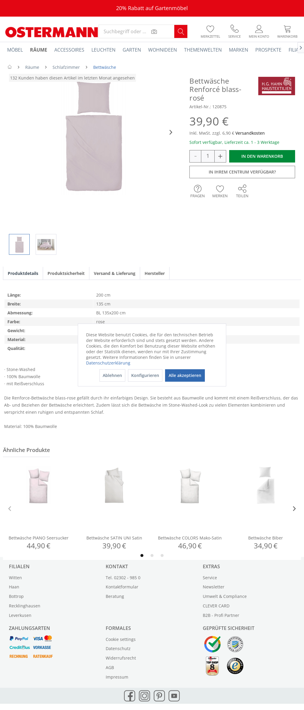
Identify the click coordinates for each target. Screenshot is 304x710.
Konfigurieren (145, 375)
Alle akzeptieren (185, 375)
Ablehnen (112, 375)
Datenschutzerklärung (108, 363)
